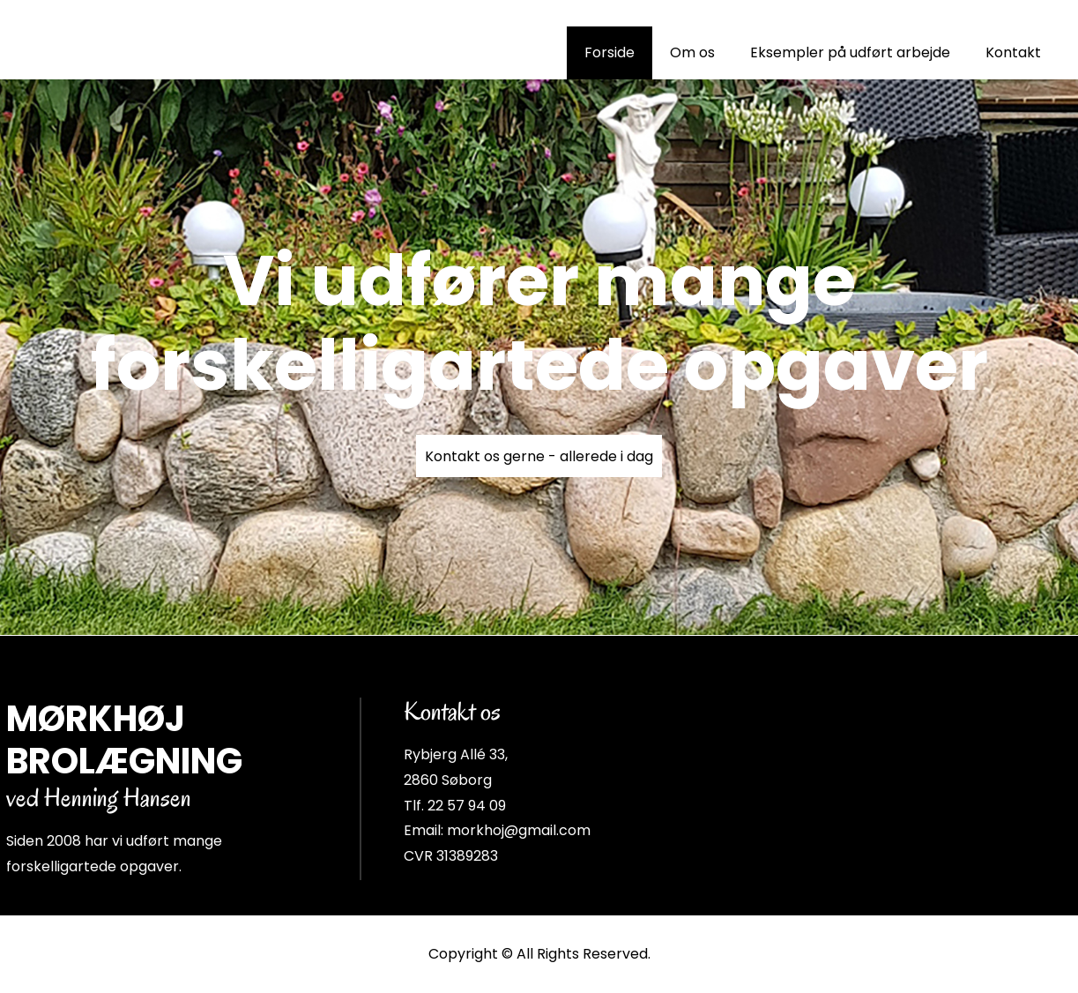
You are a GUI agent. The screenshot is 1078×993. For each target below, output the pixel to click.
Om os (692, 52)
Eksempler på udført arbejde (850, 52)
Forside (609, 52)
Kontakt (1013, 52)
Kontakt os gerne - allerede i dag (539, 456)
